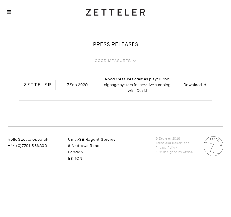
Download (192, 84)
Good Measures (113, 60)
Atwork (188, 152)
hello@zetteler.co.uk (28, 139)
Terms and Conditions (172, 143)
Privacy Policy (166, 147)
